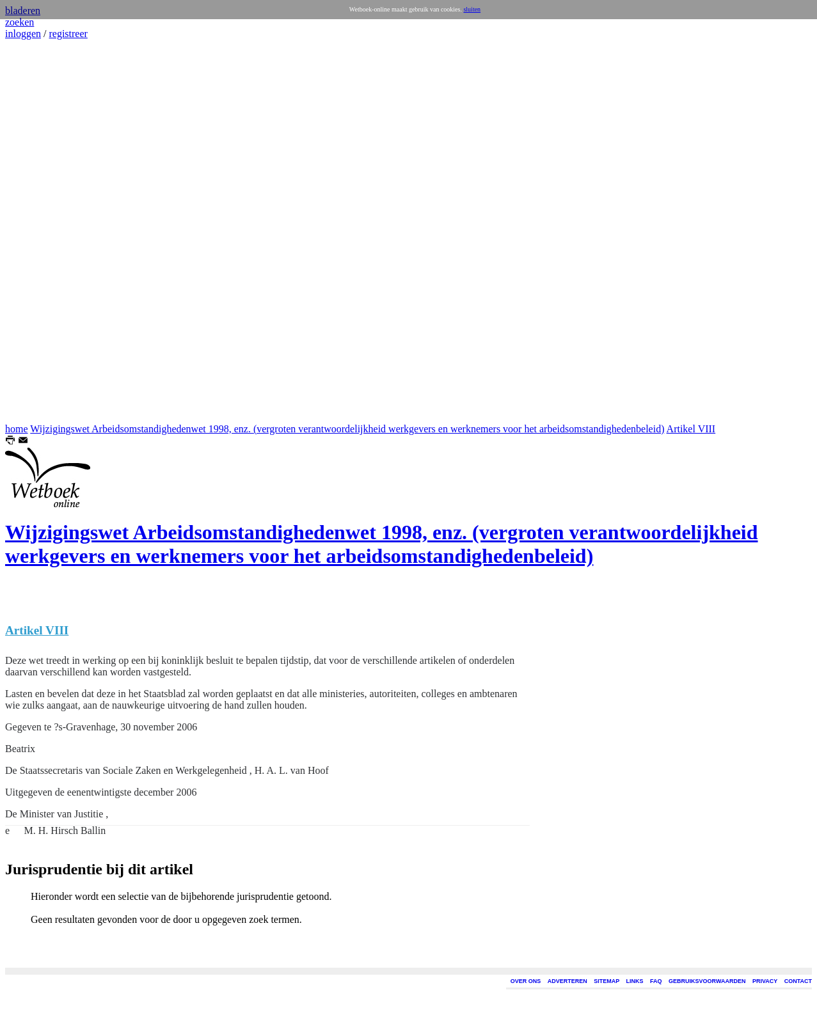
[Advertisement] (43, 231)
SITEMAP (606, 981)
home (16, 428)
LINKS (635, 981)
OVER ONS (526, 981)
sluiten (471, 9)
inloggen (23, 33)
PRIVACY (764, 981)
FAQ (656, 981)
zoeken (19, 22)
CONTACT (798, 981)
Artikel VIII (691, 428)
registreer (68, 33)
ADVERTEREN (567, 981)
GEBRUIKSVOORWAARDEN (707, 981)
